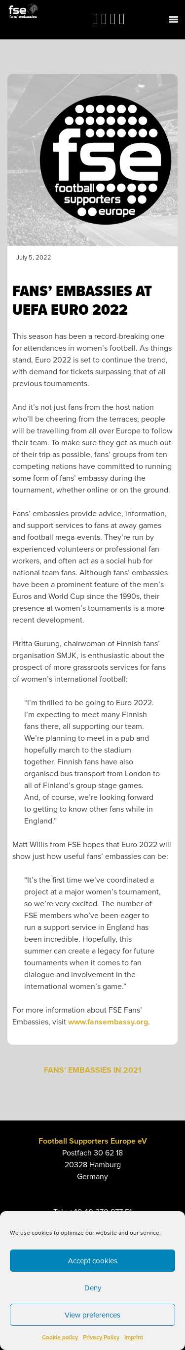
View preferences (92, 1315)
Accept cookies (92, 1260)
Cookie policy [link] (60, 1337)
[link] (23, 10)
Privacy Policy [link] (101, 1337)
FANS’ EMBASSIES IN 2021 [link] (93, 1070)
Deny (92, 1288)
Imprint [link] (133, 1337)
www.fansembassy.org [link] (108, 1022)
